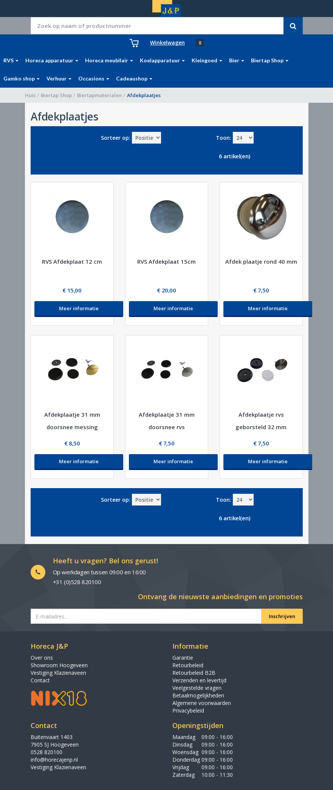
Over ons (42, 657)
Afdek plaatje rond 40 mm (261, 261)
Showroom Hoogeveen (59, 665)
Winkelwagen (167, 42)
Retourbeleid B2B (193, 672)
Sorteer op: (115, 137)
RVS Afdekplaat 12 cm (72, 261)
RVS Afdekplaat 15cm (166, 261)
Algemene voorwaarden (201, 703)
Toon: (223, 137)
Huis (30, 95)
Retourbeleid (187, 665)
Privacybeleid (188, 710)
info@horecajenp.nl (54, 759)
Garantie (182, 657)
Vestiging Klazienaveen (58, 672)
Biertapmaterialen (99, 95)
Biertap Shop (56, 95)
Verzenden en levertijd (199, 680)
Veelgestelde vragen (196, 687)
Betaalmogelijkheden (198, 695)
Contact (40, 680)
